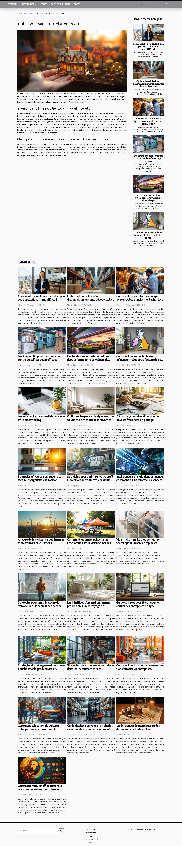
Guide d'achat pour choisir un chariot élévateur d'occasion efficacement (89, 727)
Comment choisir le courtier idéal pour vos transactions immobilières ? (148, 47)
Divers (77, 4)
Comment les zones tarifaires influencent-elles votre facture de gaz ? (148, 235)
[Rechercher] (151, 4)
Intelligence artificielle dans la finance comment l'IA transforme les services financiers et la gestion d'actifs (139, 480)
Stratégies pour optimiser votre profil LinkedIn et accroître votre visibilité (90, 478)
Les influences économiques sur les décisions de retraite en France (138, 727)
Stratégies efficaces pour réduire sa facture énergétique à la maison (39, 478)
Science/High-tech (60, 4)
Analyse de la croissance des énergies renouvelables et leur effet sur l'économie (41, 543)
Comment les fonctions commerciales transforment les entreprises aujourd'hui (140, 669)
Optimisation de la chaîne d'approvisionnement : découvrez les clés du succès (148, 84)
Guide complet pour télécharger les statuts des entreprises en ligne (138, 604)
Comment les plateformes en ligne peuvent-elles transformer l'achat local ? (148, 121)
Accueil (19, 13)
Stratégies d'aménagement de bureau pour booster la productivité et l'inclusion (41, 669)
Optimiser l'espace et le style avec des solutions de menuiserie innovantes (90, 418)
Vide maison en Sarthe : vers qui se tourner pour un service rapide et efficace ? (137, 543)
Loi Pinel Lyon (64, 130)
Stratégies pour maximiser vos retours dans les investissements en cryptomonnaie (90, 669)
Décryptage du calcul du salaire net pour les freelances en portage (138, 418)
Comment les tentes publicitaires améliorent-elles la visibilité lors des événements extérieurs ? (89, 543)
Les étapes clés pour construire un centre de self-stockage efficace (148, 158)
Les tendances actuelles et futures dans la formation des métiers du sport (148, 198)
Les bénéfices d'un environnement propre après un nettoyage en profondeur (88, 606)
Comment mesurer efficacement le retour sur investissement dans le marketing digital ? (40, 789)
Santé (44, 4)
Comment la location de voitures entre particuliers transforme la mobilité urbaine (38, 729)
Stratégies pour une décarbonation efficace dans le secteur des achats (39, 604)
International (29, 4)
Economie (12, 4)
